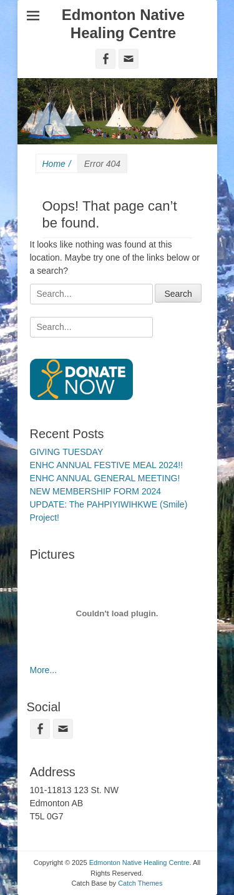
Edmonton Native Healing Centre (123, 23)
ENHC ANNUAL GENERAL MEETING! (105, 478)
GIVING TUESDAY (67, 452)
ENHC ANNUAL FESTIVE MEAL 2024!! (106, 465)
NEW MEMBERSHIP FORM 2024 (96, 491)
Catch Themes (140, 883)
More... (43, 670)
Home (56, 164)
